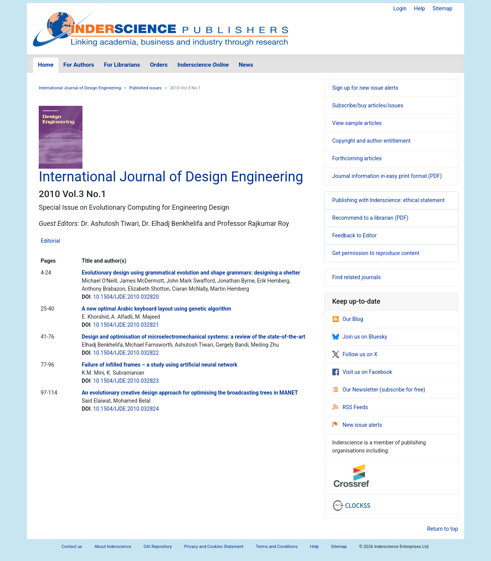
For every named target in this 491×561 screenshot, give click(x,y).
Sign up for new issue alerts (365, 88)
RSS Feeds (350, 407)
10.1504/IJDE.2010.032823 (126, 381)
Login (400, 8)
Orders (159, 64)
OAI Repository (157, 546)
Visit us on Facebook (362, 372)
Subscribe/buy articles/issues (367, 105)
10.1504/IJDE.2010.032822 (126, 353)
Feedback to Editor (354, 235)
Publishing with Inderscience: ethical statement (388, 200)
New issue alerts (357, 425)
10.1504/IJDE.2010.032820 (126, 297)
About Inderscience (112, 546)
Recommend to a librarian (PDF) (370, 218)
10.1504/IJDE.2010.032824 (126, 409)
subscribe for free (402, 390)
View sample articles (357, 123)
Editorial (50, 241)
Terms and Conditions (277, 546)
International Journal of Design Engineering (80, 88)
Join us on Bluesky (359, 337)
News (246, 64)
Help (419, 8)
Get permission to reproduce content (375, 253)
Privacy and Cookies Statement (214, 546)
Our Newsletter (356, 390)
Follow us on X (354, 354)
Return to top (442, 529)
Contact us (71, 546)
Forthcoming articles (357, 158)
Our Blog (347, 319)
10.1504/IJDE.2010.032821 (126, 325)
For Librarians (122, 64)
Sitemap (442, 8)
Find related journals (356, 277)
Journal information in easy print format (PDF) (387, 176)
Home (46, 64)
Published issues (145, 88)
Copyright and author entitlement (371, 141)
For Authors (78, 64)
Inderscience (203, 64)
